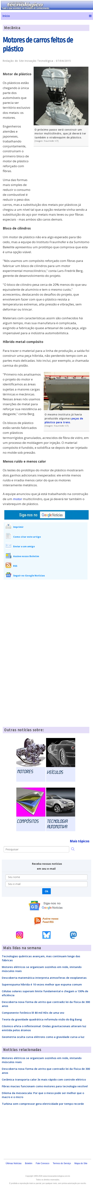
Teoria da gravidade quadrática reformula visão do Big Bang (42, 1019)
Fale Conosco (42, 1163)
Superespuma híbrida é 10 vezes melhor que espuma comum (42, 984)
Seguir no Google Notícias (29, 575)
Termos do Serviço (62, 1163)
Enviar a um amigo (24, 546)
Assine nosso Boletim (26, 556)
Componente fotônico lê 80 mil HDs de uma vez (33, 1012)
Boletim (28, 1163)
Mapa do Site (80, 1163)
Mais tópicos (79, 841)
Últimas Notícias (14, 1163)
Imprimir (18, 527)
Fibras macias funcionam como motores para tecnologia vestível (45, 1086)
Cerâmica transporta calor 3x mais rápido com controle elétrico (44, 1079)
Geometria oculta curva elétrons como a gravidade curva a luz (43, 1037)
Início (6, 16)
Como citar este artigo (27, 536)
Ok (46, 891)
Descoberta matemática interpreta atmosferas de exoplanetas (44, 977)
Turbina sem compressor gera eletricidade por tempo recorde (43, 1103)
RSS (15, 565)
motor (17, 499)
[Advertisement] (61, 175)
